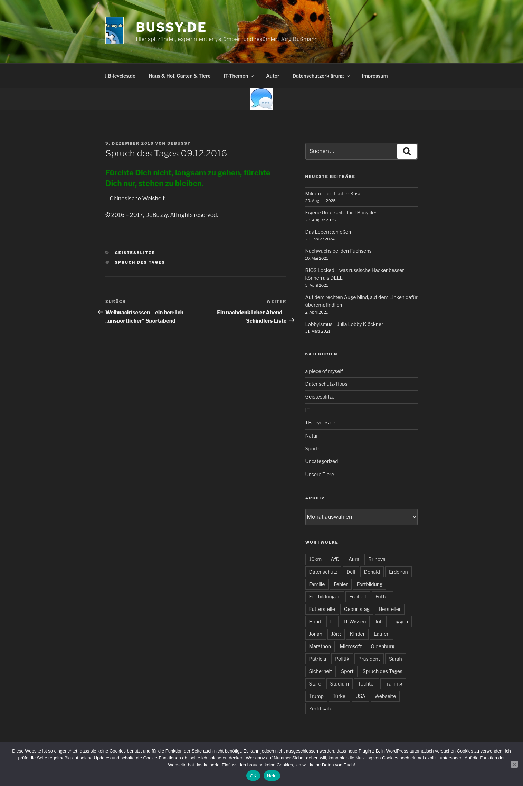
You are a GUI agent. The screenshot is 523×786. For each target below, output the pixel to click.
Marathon (320, 646)
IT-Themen (239, 76)
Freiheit (357, 597)
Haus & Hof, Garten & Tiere (179, 76)
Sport (347, 671)
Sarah (395, 659)
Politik (342, 659)
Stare (315, 684)
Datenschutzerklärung (322, 76)
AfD (335, 559)
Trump (316, 696)
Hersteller (390, 609)
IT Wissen (355, 621)
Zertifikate (321, 708)
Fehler (341, 584)
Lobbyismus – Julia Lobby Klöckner (344, 324)
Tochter (366, 684)
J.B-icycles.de (120, 76)
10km (315, 559)
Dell (350, 572)
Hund (315, 621)
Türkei (339, 696)
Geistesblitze (135, 252)
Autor (272, 76)
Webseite (385, 696)
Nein (272, 775)
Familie (317, 584)
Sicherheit (320, 671)
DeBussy (179, 143)
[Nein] (514, 764)
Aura (354, 559)
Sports (313, 448)
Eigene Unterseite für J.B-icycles (341, 212)
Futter (382, 597)
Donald (372, 572)
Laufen (382, 634)
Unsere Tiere (319, 474)
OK (253, 775)
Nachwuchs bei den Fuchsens (338, 251)
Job (379, 621)
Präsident (369, 659)
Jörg (336, 634)
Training (393, 684)
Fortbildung (370, 584)
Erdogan (398, 572)
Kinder (357, 634)
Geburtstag (357, 609)
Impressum (375, 76)
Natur (311, 436)
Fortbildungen (325, 597)
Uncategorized (321, 461)
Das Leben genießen (328, 232)
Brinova (377, 559)
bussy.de (171, 27)
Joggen (400, 621)
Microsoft (351, 646)
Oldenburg (382, 646)
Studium (339, 684)
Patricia (317, 659)
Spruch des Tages (140, 262)
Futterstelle (322, 609)
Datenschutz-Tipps (326, 384)
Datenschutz (323, 572)
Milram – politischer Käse (333, 193)
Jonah (315, 634)
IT (307, 410)
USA (360, 696)
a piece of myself (324, 371)
